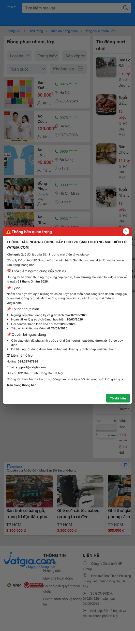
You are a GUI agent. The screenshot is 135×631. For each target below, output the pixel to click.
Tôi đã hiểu (118, 398)
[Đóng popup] (126, 231)
